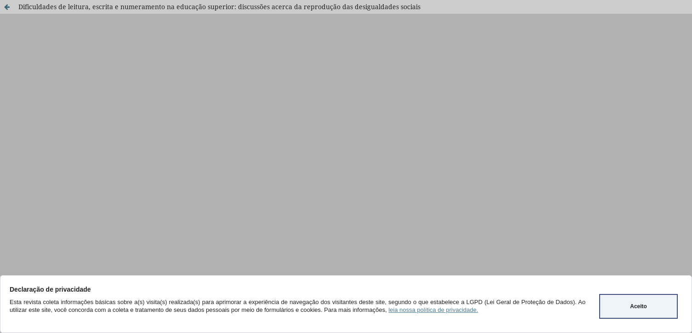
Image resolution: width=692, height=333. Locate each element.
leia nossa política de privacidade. (433, 309)
